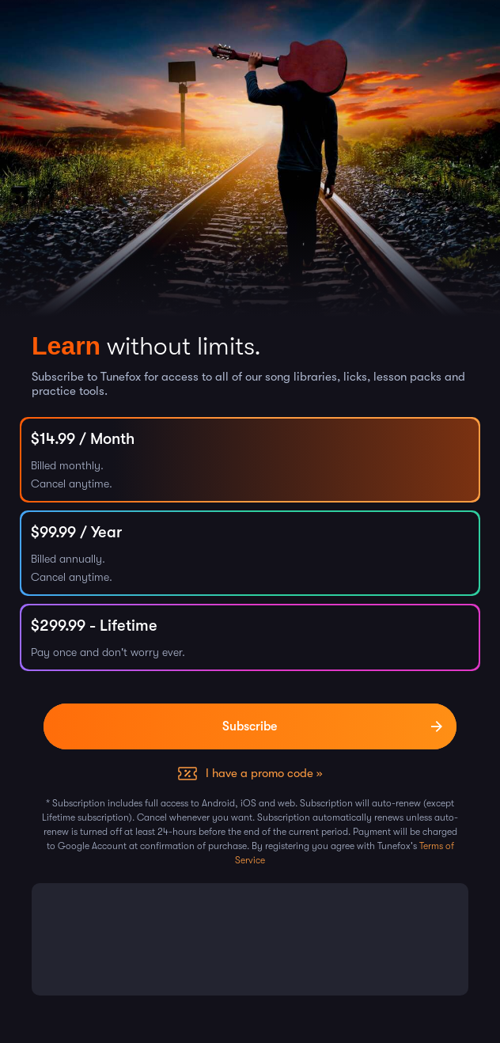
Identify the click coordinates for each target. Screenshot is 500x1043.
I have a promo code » (264, 773)
